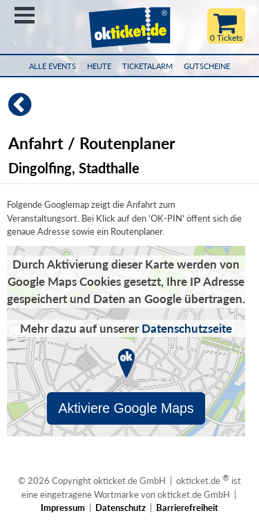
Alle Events (52, 65)
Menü (24, 15)
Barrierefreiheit (187, 507)
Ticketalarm (147, 65)
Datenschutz (120, 507)
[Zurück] (15, 110)
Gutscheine (207, 65)
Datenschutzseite (187, 328)
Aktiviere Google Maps (125, 408)
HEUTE (99, 65)
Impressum (63, 507)
